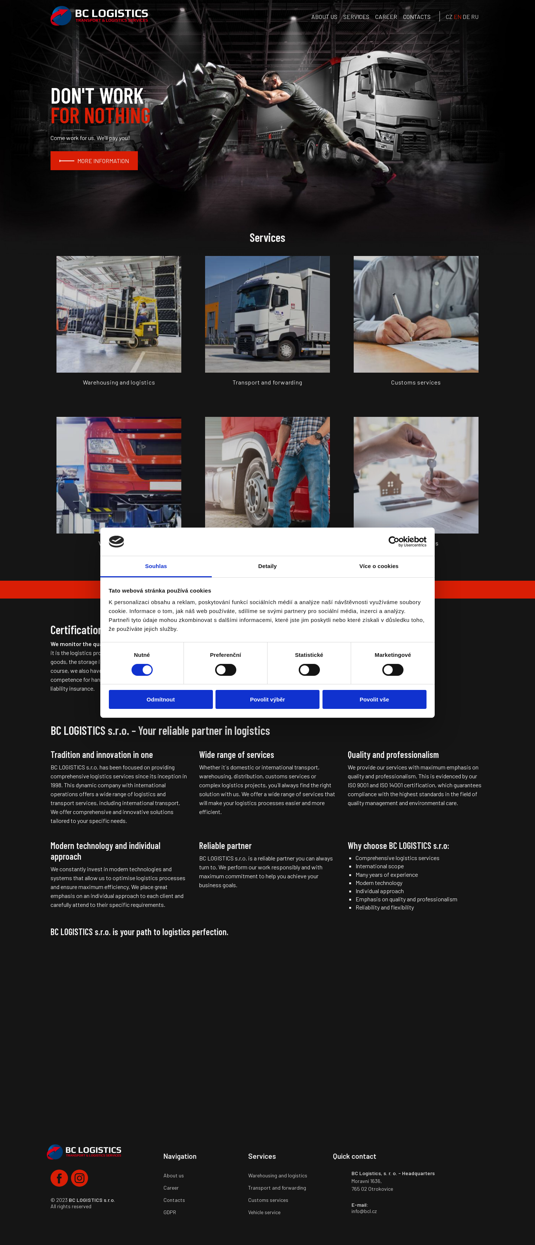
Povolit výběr (267, 699)
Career (386, 16)
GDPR (169, 1212)
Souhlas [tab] (156, 566)
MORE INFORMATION (103, 160)
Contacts (417, 16)
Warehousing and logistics (277, 1175)
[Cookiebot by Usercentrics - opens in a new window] (394, 541)
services (356, 16)
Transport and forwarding (277, 1187)
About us (324, 16)
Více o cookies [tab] (379, 566)
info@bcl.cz (364, 1211)
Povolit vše (374, 699)
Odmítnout (161, 699)
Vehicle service (264, 1212)
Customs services (268, 1200)
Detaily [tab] (267, 566)
